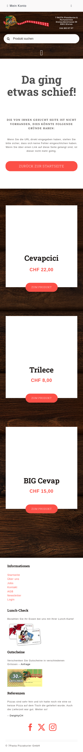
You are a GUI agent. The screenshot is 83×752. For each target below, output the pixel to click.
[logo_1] (26, 16)
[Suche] (8, 38)
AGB (10, 591)
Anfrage (25, 664)
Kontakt (12, 587)
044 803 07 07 (66, 28)
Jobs (10, 583)
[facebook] (30, 727)
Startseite (13, 574)
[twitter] (41, 727)
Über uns (13, 578)
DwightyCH (16, 715)
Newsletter (14, 595)
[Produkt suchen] (41, 38)
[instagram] (53, 727)
